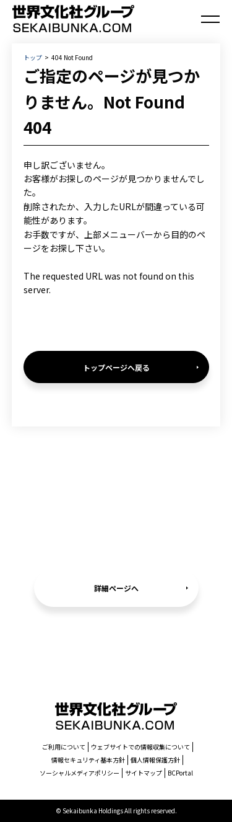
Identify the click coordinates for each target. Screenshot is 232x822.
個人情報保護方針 (155, 759)
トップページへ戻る (116, 367)
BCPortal (180, 772)
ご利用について (63, 746)
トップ (33, 57)
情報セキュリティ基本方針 (88, 759)
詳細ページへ (116, 588)
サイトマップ (143, 772)
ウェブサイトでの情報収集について (140, 746)
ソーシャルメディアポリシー (79, 772)
